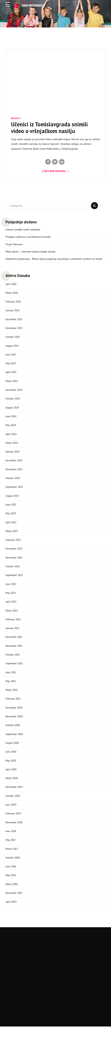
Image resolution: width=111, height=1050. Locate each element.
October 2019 (13, 813)
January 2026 (13, 315)
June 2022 (11, 596)
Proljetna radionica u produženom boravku (29, 237)
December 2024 (15, 397)
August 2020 (13, 759)
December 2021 (15, 650)
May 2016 (11, 895)
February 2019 (14, 832)
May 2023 (11, 523)
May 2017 (11, 859)
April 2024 (11, 442)
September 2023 (15, 496)
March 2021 (12, 705)
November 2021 (15, 659)
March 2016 (12, 904)
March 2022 (12, 623)
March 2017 (12, 868)
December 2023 (15, 469)
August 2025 (13, 351)
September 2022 (15, 587)
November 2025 (15, 333)
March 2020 (12, 795)
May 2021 (11, 696)
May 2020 (11, 777)
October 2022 (13, 578)
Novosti (16, 118)
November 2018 (15, 841)
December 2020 (15, 723)
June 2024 (11, 424)
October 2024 (13, 406)
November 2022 (15, 569)
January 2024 (13, 460)
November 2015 (15, 913)
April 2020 (11, 786)
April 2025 (11, 378)
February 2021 (14, 714)
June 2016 (11, 886)
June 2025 (11, 360)
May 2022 (11, 605)
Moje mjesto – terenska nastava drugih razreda (32, 252)
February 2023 (14, 551)
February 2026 (14, 306)
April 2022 (11, 614)
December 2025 (15, 324)
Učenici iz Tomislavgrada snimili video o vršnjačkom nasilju (49, 128)
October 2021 (13, 668)
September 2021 (15, 677)
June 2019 (11, 822)
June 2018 (11, 850)
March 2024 (12, 451)
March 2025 (12, 387)
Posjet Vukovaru (14, 244)
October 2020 (13, 741)
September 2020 (15, 750)
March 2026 (12, 297)
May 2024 (11, 433)
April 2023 (11, 532)
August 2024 (13, 415)
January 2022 (13, 641)
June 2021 (11, 687)
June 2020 (11, 768)
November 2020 (15, 732)
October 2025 (13, 342)
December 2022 (15, 560)
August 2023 (13, 505)
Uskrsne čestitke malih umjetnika (23, 229)
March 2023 (12, 542)
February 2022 (14, 632)
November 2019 (15, 804)
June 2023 (11, 514)
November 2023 (15, 478)
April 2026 (11, 288)
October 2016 (13, 877)
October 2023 (13, 487)
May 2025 (11, 369)
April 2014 (11, 922)
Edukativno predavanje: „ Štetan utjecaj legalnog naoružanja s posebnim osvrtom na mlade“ (52, 261)
